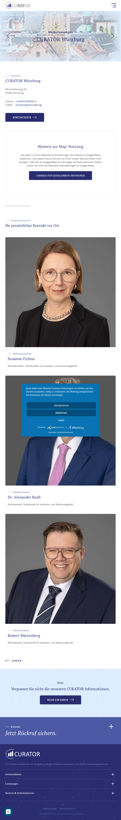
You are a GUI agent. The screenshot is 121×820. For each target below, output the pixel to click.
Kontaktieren (25, 117)
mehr (61, 420)
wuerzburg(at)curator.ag (28, 104)
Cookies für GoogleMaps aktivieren (60, 175)
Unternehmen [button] (13, 774)
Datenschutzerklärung (65, 432)
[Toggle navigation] (113, 5)
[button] (60, 730)
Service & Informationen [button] (19, 793)
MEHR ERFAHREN (57, 699)
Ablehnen (61, 412)
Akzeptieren (61, 405)
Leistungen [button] (11, 783)
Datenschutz (68, 808)
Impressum (50, 808)
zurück (13, 660)
